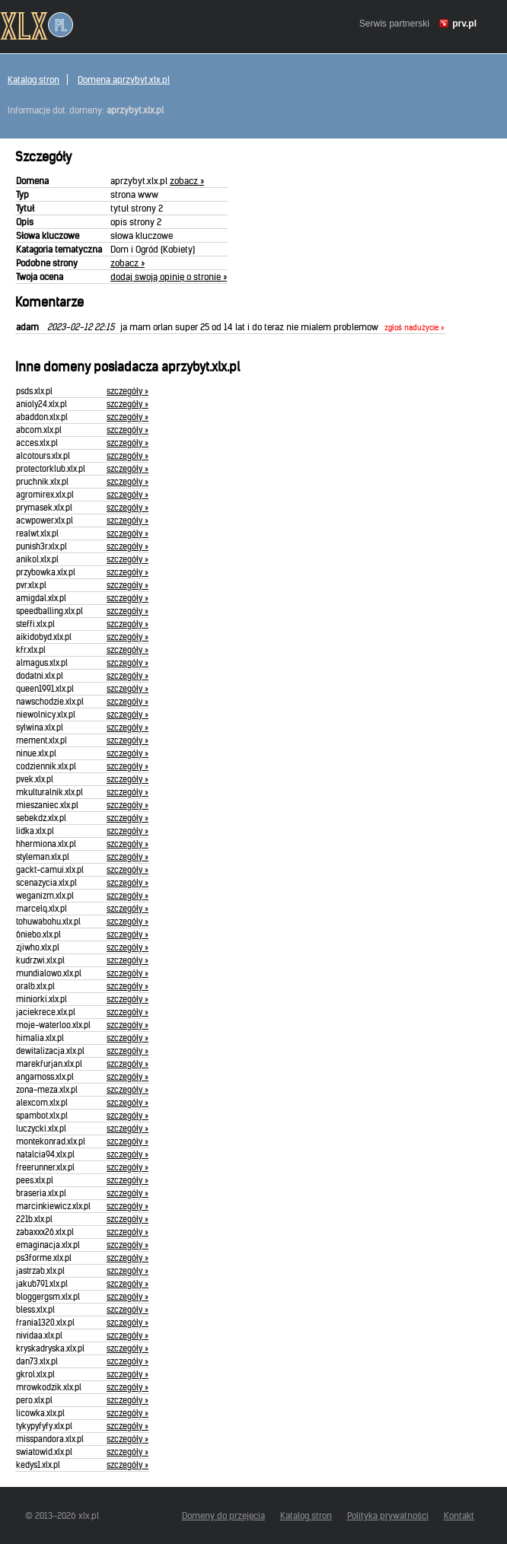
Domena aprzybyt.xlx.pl (124, 79)
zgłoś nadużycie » (414, 328)
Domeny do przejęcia (223, 1515)
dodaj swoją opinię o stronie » (168, 276)
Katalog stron (33, 79)
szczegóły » (127, 391)
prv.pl (464, 23)
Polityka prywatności (388, 1515)
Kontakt (459, 1515)
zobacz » (187, 180)
